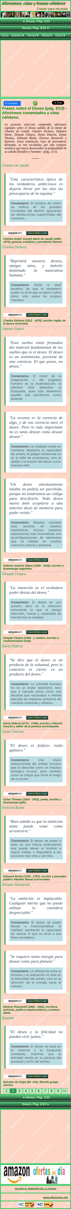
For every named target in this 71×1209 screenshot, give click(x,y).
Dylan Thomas (13, 732)
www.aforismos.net (55, 1197)
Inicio (4, 35)
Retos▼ (47, 35)
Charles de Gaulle (15, 165)
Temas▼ (33, 35)
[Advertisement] (35, 69)
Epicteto (8, 1018)
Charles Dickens (14, 247)
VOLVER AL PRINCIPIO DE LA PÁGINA (35, 1188)
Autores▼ (17, 35)
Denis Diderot (12, 646)
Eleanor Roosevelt (16, 885)
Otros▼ (60, 35)
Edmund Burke (13, 808)
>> (64, 1090)
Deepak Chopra (14, 574)
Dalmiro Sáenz (13, 329)
